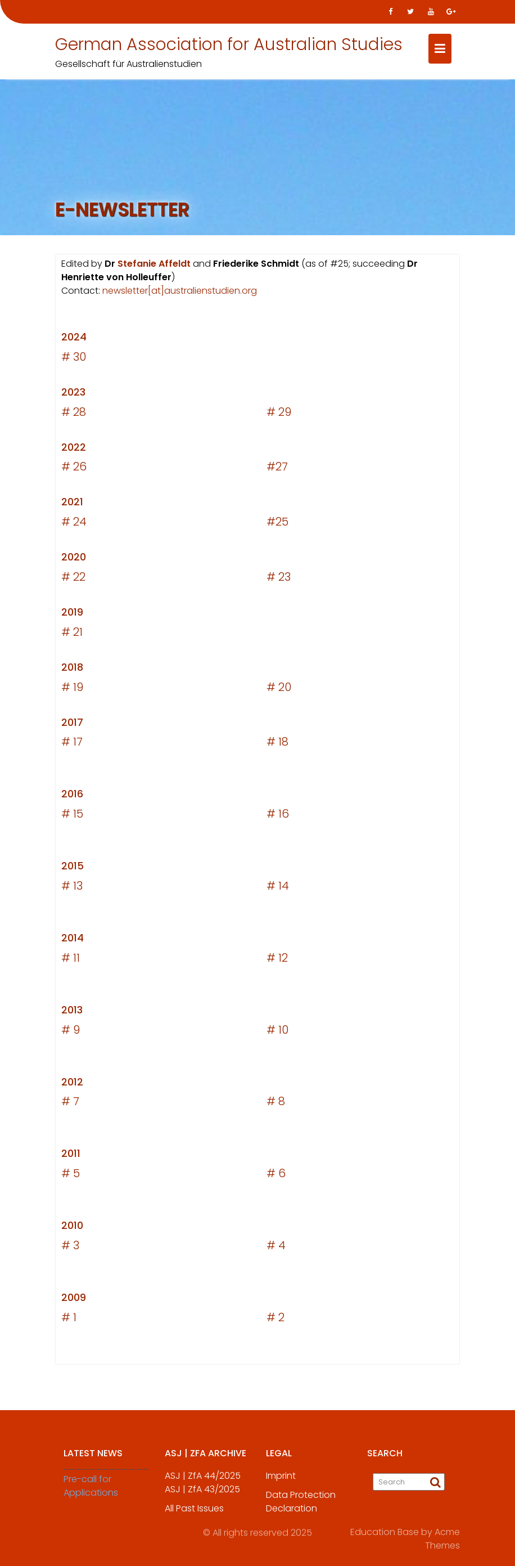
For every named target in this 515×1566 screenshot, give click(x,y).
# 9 (70, 1032)
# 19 (72, 689)
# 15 (72, 816)
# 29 (278, 414)
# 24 (74, 524)
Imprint (281, 1484)
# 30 (73, 359)
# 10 (277, 1032)
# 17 (72, 744)
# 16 (277, 816)
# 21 (72, 635)
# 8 (275, 1104)
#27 (277, 469)
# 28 (73, 414)
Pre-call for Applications (91, 1495)
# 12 (277, 960)
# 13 (72, 888)
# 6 (276, 1176)
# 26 (74, 469)
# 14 (277, 888)
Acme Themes (442, 1537)
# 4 (276, 1248)
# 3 (70, 1248)
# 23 (278, 579)
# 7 (70, 1104)
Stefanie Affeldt (154, 266)
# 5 (70, 1176)
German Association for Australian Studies (229, 44)
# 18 (277, 744)
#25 (277, 524)
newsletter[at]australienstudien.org (179, 293)
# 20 (278, 689)
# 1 (68, 1320)
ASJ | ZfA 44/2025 (203, 1484)
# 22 (73, 579)
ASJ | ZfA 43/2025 (202, 1498)
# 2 (275, 1320)
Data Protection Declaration (301, 1510)
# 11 (70, 960)
